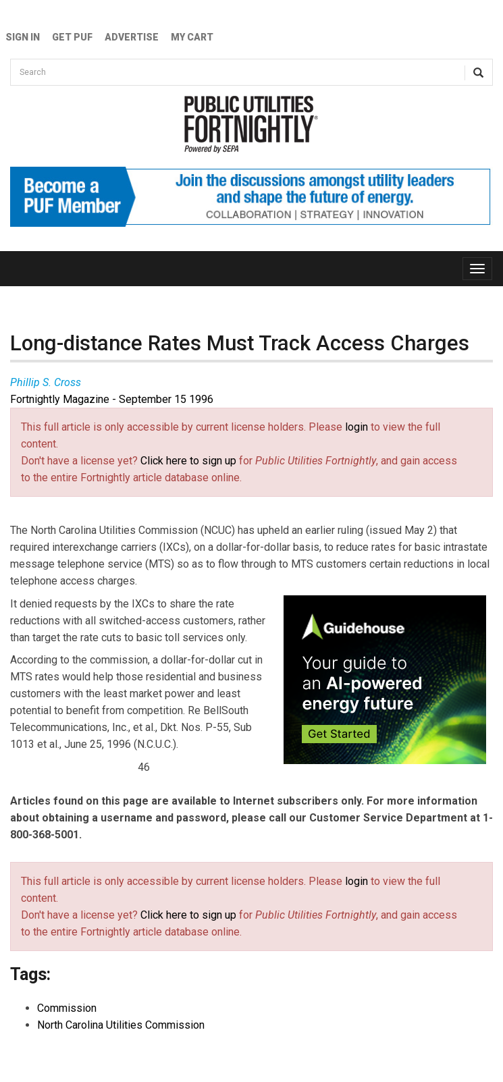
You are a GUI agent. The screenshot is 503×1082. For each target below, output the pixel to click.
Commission (67, 1008)
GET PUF (72, 37)
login (356, 427)
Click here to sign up (188, 460)
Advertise (132, 37)
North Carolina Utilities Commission (121, 1025)
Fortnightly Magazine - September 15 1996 (111, 399)
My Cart (192, 37)
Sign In (22, 37)
